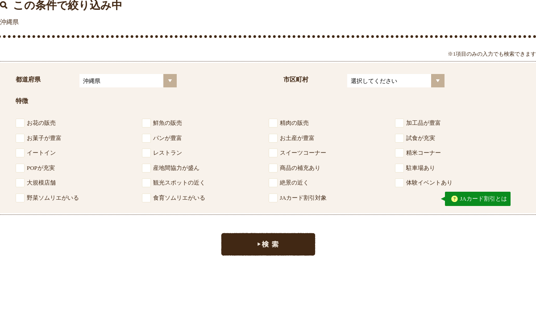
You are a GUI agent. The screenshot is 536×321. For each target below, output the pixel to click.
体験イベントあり (429, 182)
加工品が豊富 (423, 122)
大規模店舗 (41, 182)
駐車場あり (420, 168)
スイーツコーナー (303, 152)
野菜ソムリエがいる (53, 197)
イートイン (41, 152)
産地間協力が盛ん (176, 168)
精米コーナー (423, 152)
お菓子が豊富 (44, 138)
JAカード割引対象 (303, 197)
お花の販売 (41, 122)
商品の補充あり (300, 168)
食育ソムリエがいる (179, 197)
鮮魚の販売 (167, 122)
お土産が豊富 (297, 138)
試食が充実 (420, 138)
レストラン (167, 152)
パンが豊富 (167, 138)
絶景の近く (294, 182)
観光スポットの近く (179, 182)
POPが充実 (41, 168)
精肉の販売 (294, 122)
